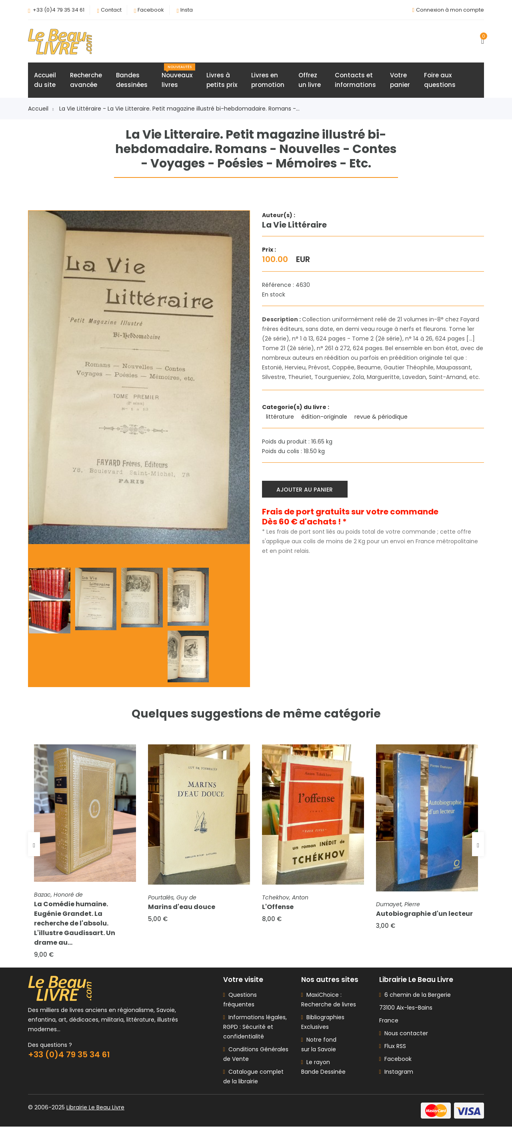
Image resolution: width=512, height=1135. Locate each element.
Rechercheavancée (86, 83)
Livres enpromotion (267, 83)
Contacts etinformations (355, 83)
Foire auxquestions (440, 83)
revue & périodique (381, 419)
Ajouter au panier (307, 490)
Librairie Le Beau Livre (95, 1116)
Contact (111, 10)
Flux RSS (392, 1054)
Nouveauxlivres (178, 79)
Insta (186, 10)
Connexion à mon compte (450, 10)
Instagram (396, 1080)
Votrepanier (400, 83)
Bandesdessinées (132, 83)
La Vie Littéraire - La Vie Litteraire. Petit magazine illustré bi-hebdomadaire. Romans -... (179, 111)
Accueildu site (45, 83)
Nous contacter (403, 1042)
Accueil (41, 111)
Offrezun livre (309, 83)
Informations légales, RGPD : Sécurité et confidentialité (255, 1035)
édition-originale (325, 419)
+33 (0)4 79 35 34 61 (58, 10)
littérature (281, 419)
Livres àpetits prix (221, 83)
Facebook (151, 10)
